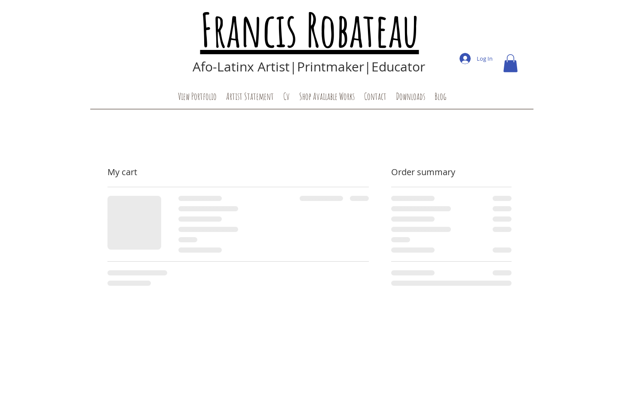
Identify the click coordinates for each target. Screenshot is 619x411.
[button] (510, 63)
